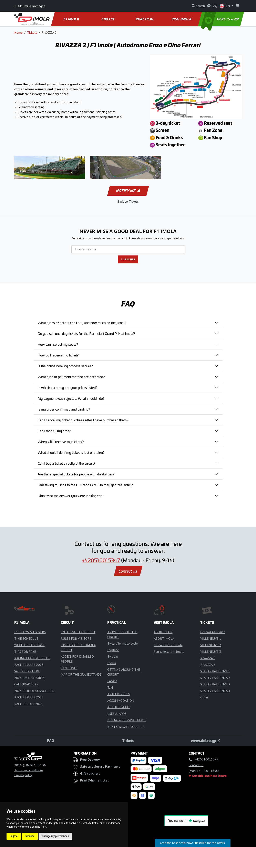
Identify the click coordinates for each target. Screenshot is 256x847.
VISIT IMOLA (181, 19)
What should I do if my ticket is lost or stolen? (71, 452)
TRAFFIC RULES (118, 694)
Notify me (127, 190)
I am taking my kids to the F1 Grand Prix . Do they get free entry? (85, 485)
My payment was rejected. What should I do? (71, 398)
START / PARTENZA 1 (215, 671)
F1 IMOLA (71, 19)
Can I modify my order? (55, 430)
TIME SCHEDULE (26, 638)
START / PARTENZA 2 (215, 678)
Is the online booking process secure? (65, 366)
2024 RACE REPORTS (29, 678)
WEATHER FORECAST (29, 645)
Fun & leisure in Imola (169, 651)
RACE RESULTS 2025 (28, 697)
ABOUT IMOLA (164, 638)
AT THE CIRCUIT (118, 707)
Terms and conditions (28, 770)
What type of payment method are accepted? (71, 376)
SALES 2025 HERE (27, 671)
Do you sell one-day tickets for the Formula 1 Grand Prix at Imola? (86, 333)
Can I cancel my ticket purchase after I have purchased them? (83, 420)
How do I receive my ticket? (58, 355)
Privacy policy (23, 775)
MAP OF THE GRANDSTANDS (81, 674)
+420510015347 (101, 560)
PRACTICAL (145, 19)
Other (204, 697)
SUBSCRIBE (128, 259)
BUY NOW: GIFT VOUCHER (125, 727)
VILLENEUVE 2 (210, 645)
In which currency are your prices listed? (67, 387)
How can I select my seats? (58, 344)
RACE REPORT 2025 (28, 704)
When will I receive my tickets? (61, 441)
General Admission (212, 632)
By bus (111, 663)
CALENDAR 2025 (26, 684)
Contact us (128, 571)
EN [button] (225, 6)
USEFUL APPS (116, 714)
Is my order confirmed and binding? (64, 409)
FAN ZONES (69, 668)
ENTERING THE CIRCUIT (78, 632)
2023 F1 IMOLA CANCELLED (34, 691)
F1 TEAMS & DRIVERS (30, 632)
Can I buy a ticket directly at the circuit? (66, 463)
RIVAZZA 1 (207, 658)
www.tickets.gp (205, 740)
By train (112, 656)
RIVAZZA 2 (207, 665)
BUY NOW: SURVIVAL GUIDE (126, 720)
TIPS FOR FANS (25, 651)
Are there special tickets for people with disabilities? (76, 474)
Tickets (32, 32)
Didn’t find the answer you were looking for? (70, 495)
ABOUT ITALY (163, 632)
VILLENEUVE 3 (210, 651)
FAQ (50, 740)
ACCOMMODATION (120, 700)
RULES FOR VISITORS (76, 638)
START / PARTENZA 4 (215, 691)
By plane (113, 650)
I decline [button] (29, 836)
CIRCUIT (108, 19)
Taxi (110, 687)
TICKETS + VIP (220, 19)
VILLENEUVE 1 (210, 638)
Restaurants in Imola (168, 645)
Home (18, 32)
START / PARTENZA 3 (215, 684)
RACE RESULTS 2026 (28, 665)
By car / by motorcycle (122, 643)
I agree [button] (14, 836)
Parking (112, 681)
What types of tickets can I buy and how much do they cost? (82, 322)
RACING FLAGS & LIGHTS (32, 658)
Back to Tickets (128, 201)
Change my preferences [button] (55, 836)
